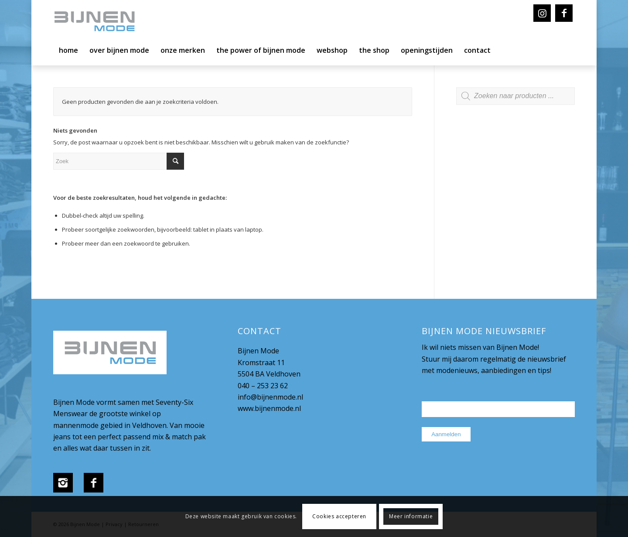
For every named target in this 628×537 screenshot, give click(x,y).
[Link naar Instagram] (542, 13)
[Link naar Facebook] (564, 13)
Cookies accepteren (339, 516)
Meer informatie (411, 516)
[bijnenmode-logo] (100, 22)
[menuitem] (68, 52)
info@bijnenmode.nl (270, 397)
